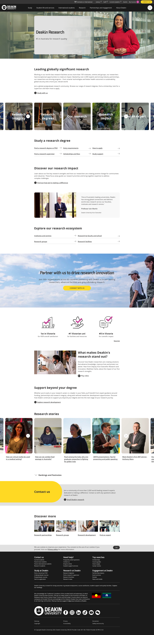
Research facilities (68, 577)
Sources (117, 341)
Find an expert (105, 535)
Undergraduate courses (41, 575)
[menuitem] (134, 2)
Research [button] (82, 8)
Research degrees (68, 573)
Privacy (65, 621)
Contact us (66, 562)
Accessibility (67, 623)
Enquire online (67, 564)
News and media (97, 579)
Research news (67, 579)
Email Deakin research (75, 500)
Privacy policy (53, 549)
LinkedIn (78, 612)
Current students (39, 560)
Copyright (37, 623)
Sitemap (36, 621)
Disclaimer (95, 621)
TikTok (85, 612)
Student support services (70, 566)
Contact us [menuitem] (146, 2)
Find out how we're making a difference (52, 183)
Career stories (96, 566)
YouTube (91, 612)
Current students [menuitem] (115, 2)
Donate (94, 577)
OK (116, 547)
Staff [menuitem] (105, 2)
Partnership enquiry (98, 573)
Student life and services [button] (45, 8)
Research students (39, 566)
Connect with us (77, 288)
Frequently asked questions (71, 560)
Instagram (72, 612)
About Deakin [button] (121, 8)
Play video (85, 376)
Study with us (42, 93)
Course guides (96, 562)
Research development (87, 535)
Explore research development (49, 402)
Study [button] (30, 8)
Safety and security (98, 623)
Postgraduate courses (40, 577)
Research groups (62, 535)
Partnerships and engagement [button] (101, 8)
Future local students (40, 562)
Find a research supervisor (71, 575)
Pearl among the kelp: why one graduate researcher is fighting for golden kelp (76, 459)
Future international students (42, 564)
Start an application (40, 579)
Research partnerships (43, 535)
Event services (96, 575)
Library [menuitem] (99, 2)
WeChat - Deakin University (97, 612)
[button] (28, 116)
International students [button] (66, 8)
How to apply (96, 564)
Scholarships (96, 560)
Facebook (65, 612)
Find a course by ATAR (40, 573)
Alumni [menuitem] (125, 2)
